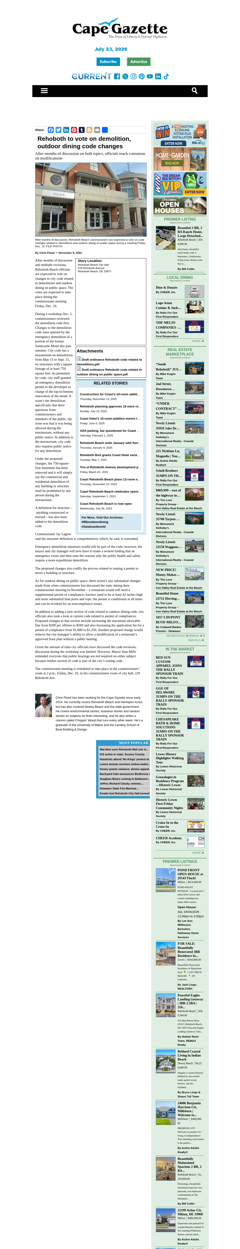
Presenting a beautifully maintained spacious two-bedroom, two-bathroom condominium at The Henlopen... (190, 1191)
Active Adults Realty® (166, 462)
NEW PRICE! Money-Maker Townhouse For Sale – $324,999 (167, 572)
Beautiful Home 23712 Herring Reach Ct (167, 596)
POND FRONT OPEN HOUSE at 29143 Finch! (190, 874)
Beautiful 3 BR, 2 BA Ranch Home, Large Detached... (190, 232)
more (196, 852)
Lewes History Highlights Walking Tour (170, 758)
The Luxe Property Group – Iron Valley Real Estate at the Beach (179, 504)
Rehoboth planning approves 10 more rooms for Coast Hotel (123, 406)
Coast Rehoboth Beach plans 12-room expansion (115, 479)
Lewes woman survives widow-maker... (125, 764)
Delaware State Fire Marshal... (119, 788)
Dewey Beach (185, 1063)
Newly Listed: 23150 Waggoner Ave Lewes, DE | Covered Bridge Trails (168, 545)
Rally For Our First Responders (167, 314)
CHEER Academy (169, 838)
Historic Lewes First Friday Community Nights (169, 804)
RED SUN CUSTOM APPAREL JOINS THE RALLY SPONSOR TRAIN (169, 665)
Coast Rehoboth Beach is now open (106, 503)
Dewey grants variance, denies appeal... (125, 768)
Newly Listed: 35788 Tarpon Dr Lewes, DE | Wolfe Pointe (169, 517)
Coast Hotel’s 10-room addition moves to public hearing (120, 418)
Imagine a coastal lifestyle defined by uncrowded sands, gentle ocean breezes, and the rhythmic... (190, 1080)
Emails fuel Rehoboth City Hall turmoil (124, 793)
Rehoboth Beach (187, 239)
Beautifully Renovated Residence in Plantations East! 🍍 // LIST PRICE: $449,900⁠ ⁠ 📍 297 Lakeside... (190, 972)
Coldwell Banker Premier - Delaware (168, 629)
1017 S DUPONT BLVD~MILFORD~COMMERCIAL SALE (169, 620)
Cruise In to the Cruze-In (167, 824)
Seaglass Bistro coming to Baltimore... (125, 778)
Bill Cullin (188, 268)
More (196, 340)
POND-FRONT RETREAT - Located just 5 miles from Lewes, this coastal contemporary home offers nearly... (191, 894)
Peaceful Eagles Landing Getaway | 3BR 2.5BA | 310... (190, 1001)
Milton (181, 882)
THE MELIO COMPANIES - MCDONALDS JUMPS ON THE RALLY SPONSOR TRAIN (168, 325)
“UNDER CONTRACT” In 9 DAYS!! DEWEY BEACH (168, 406)
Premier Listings (180, 862)
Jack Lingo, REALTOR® (187, 986)
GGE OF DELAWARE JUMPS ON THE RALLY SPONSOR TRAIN (170, 696)
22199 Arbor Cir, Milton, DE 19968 (190, 1212)
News (195, 635)
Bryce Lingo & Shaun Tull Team (189, 1094)
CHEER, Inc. (168, 292)
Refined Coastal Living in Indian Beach (189, 1055)
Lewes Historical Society (169, 768)
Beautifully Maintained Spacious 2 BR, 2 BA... (190, 1165)
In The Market (180, 649)
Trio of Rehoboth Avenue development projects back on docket (125, 467)
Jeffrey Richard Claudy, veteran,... (122, 783)
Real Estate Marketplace (180, 352)
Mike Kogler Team (166, 376)
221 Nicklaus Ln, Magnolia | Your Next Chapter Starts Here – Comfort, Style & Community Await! (168, 454)
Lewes (181, 959)
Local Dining (180, 278)
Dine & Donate (166, 287)
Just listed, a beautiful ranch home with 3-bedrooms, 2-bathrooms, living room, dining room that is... (190, 256)
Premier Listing (180, 219)
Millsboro (183, 1119)
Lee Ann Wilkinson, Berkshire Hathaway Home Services (188, 929)
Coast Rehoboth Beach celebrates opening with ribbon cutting (125, 491)
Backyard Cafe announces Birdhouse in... (127, 773)
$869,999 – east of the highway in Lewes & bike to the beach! (168, 493)
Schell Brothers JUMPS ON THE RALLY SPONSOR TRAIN (168, 473)
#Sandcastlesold (94, 526)
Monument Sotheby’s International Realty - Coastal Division (175, 439)
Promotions (175, 635)
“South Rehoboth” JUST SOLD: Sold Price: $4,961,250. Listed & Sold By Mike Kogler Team (168, 367)
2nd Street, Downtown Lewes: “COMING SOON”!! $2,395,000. (164, 387)
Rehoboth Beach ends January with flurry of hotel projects (122, 443)
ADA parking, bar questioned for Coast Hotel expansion (120, 430)
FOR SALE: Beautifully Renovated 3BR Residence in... (189, 949)
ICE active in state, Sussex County (122, 754)
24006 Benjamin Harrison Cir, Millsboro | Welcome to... (189, 1109)
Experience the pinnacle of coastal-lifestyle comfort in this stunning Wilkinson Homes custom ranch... (191, 1229)
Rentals (194, 640)
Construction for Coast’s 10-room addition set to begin (119, 394)
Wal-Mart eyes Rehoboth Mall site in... (124, 749)
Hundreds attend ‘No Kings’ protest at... (125, 759)
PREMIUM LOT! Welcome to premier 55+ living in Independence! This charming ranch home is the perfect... (191, 1135)
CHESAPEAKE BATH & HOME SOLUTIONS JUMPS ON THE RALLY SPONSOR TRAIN (170, 729)
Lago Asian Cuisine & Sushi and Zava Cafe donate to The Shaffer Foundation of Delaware (167, 306)
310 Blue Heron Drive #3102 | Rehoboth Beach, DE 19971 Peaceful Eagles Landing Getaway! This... (191, 1026)
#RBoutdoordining (95, 522)
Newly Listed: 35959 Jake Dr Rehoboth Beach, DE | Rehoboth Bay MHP (168, 426)
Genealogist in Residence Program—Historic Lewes (170, 781)
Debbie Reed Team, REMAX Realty (188, 1040)
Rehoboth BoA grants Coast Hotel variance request (117, 455)
